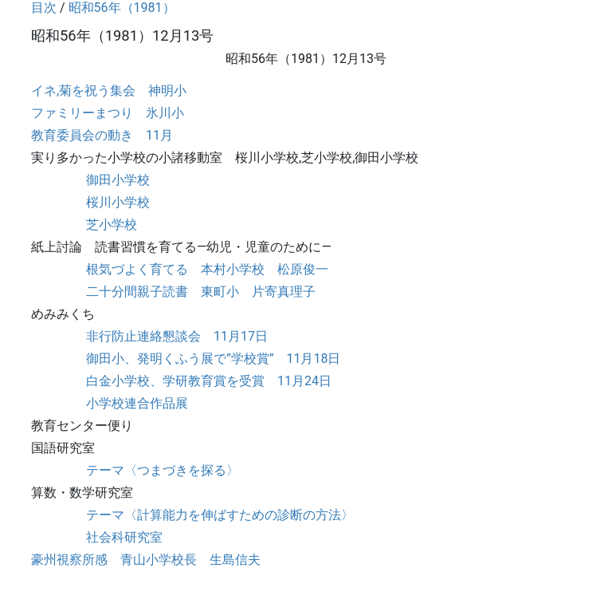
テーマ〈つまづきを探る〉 (162, 470)
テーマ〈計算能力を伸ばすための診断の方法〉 (220, 514)
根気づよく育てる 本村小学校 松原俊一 (207, 269)
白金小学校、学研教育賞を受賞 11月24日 (209, 380)
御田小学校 (118, 179)
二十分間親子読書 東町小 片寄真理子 (201, 291)
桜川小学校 (118, 202)
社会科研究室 (124, 537)
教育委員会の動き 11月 (102, 135)
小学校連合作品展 (137, 403)
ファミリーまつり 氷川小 (107, 112)
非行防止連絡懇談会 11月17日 (177, 336)
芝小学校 (111, 224)
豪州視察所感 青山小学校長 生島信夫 (146, 559)
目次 (44, 7)
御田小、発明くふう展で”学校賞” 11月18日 (213, 358)
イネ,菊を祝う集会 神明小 (108, 90)
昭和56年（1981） (122, 7)
